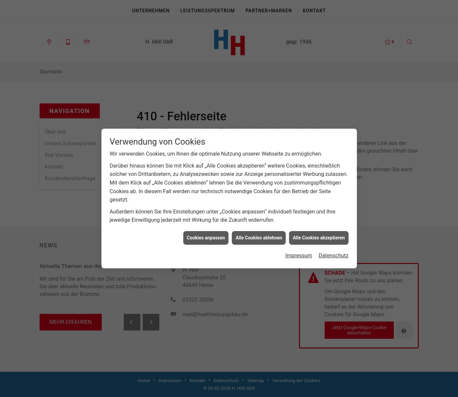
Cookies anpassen (206, 235)
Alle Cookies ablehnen (258, 235)
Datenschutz (333, 253)
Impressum (298, 253)
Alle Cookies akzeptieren (319, 235)
